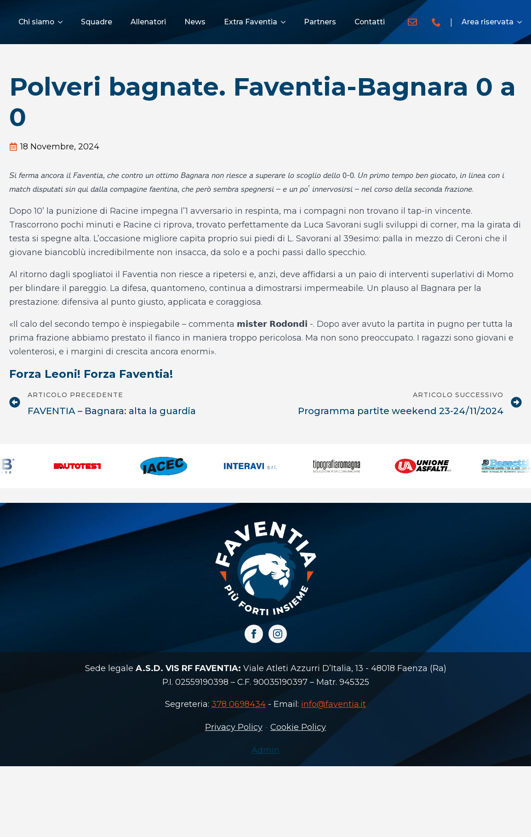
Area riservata (488, 21)
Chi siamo (36, 21)
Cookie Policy (298, 727)
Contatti (369, 21)
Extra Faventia (250, 21)
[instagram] (277, 634)
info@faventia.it (333, 704)
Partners (320, 21)
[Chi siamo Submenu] (63, 22)
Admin (265, 750)
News (195, 21)
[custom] (412, 22)
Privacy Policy (234, 727)
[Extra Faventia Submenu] (286, 22)
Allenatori (148, 21)
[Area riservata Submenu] (522, 22)
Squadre (96, 21)
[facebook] (254, 634)
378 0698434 (238, 704)
